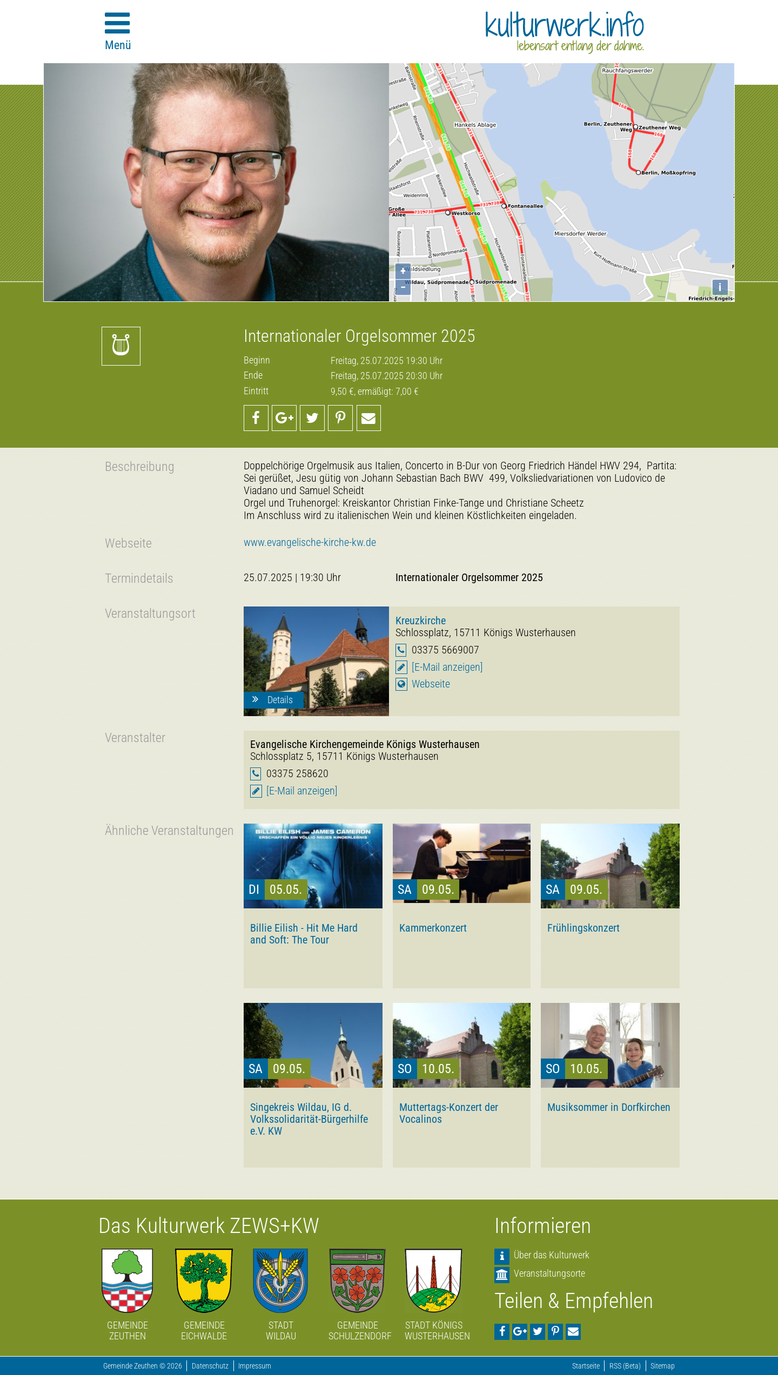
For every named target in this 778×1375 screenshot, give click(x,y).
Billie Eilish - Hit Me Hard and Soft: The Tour (304, 934)
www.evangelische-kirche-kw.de (310, 542)
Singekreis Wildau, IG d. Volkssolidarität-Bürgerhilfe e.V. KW (309, 1119)
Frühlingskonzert (583, 928)
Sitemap (662, 1366)
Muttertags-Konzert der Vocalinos (448, 1113)
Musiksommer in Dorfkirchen (608, 1107)
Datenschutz (210, 1366)
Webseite (431, 684)
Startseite (586, 1366)
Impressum (254, 1366)
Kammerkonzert (433, 928)
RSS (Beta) (625, 1366)
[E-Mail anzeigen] (447, 667)
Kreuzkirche (420, 620)
